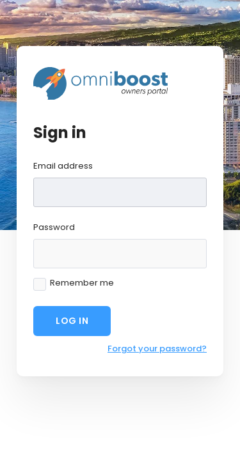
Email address (63, 166)
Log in (72, 320)
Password (54, 227)
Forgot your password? (157, 348)
